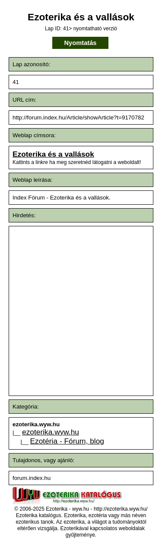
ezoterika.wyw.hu (50, 432)
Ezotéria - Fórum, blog (67, 441)
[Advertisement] (81, 311)
